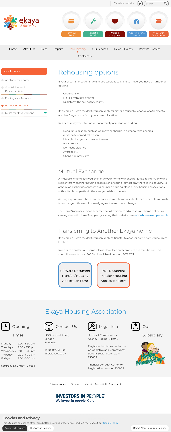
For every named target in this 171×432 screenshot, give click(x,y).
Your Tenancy (12, 71)
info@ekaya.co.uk (55, 353)
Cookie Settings (85, 414)
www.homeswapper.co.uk (151, 215)
